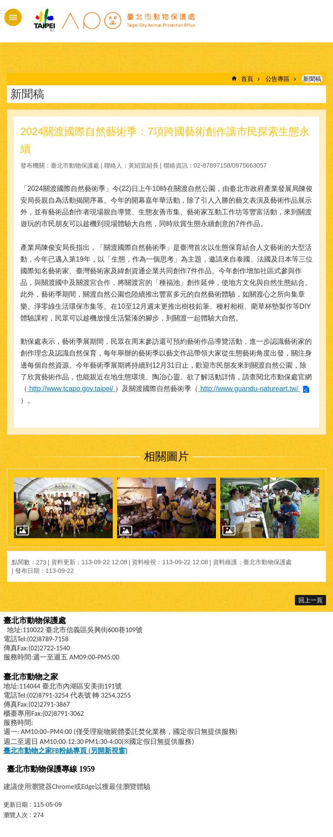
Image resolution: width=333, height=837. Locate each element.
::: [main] (10, 70)
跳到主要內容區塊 (4, 4)
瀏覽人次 (15, 814)
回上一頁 (310, 600)
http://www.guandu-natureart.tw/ (249, 388)
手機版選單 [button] (13, 17)
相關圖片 (166, 456)
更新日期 (15, 804)
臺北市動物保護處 (114, 25)
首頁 (247, 78)
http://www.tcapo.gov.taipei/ (71, 388)
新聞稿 (312, 78)
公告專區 (277, 78)
